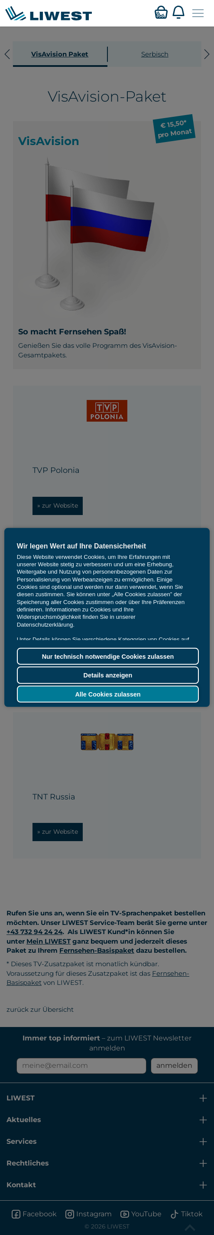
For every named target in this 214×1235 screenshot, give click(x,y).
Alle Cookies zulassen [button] (107, 693)
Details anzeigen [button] (108, 675)
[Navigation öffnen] (198, 13)
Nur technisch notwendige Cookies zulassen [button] (108, 656)
